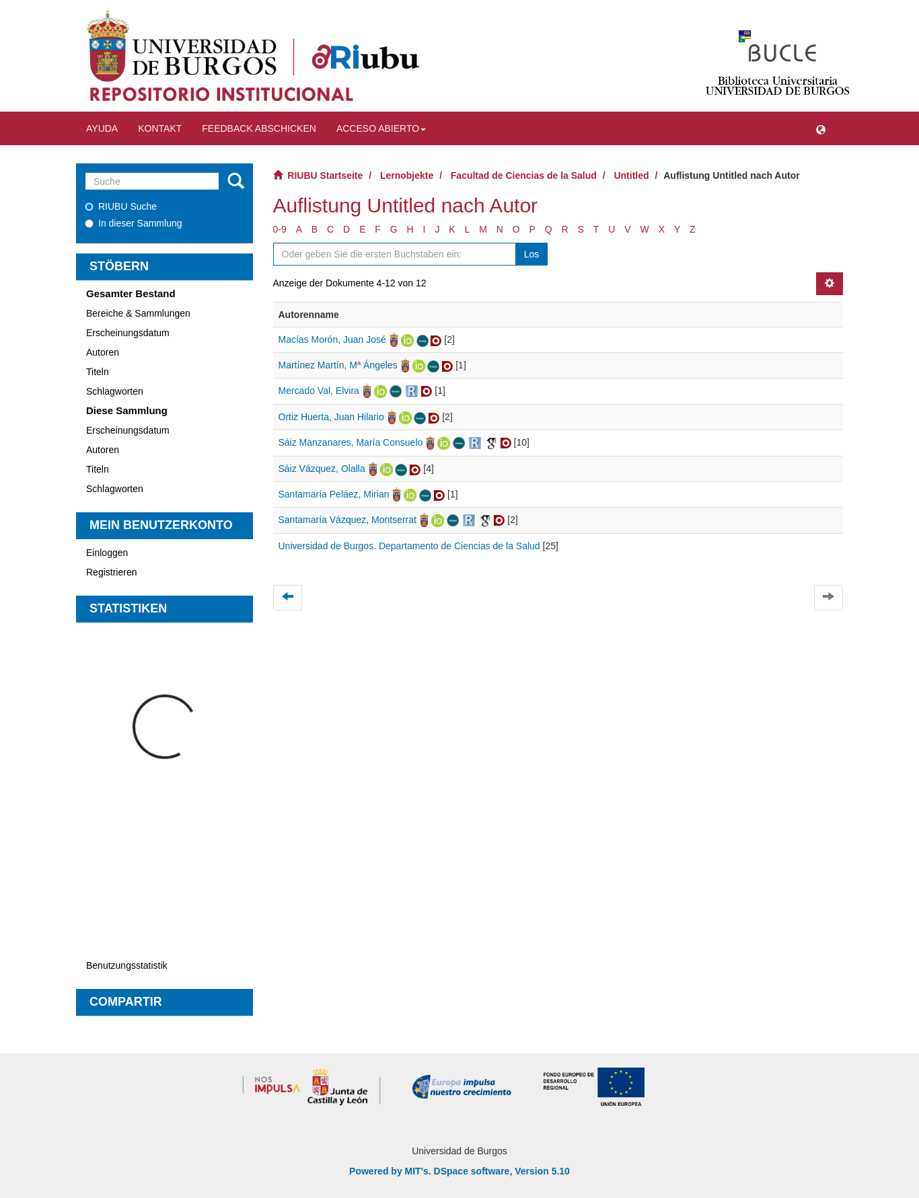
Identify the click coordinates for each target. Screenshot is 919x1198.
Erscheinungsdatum (128, 332)
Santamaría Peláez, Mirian (334, 494)
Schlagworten (114, 391)
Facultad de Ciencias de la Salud (524, 175)
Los (532, 254)
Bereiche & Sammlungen (138, 313)
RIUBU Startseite (325, 175)
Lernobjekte (406, 175)
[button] (821, 128)
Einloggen (107, 552)
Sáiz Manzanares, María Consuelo (351, 442)
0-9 (280, 229)
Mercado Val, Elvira (319, 390)
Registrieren (111, 572)
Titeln (97, 371)
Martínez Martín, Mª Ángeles (338, 365)
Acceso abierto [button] (381, 128)
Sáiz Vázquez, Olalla (322, 468)
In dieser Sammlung (133, 223)
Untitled (631, 175)
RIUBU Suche (121, 206)
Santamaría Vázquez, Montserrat (347, 519)
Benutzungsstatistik (127, 965)
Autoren (102, 352)
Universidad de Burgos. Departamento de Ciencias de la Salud (409, 546)
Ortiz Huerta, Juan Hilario (331, 416)
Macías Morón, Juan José (332, 339)
